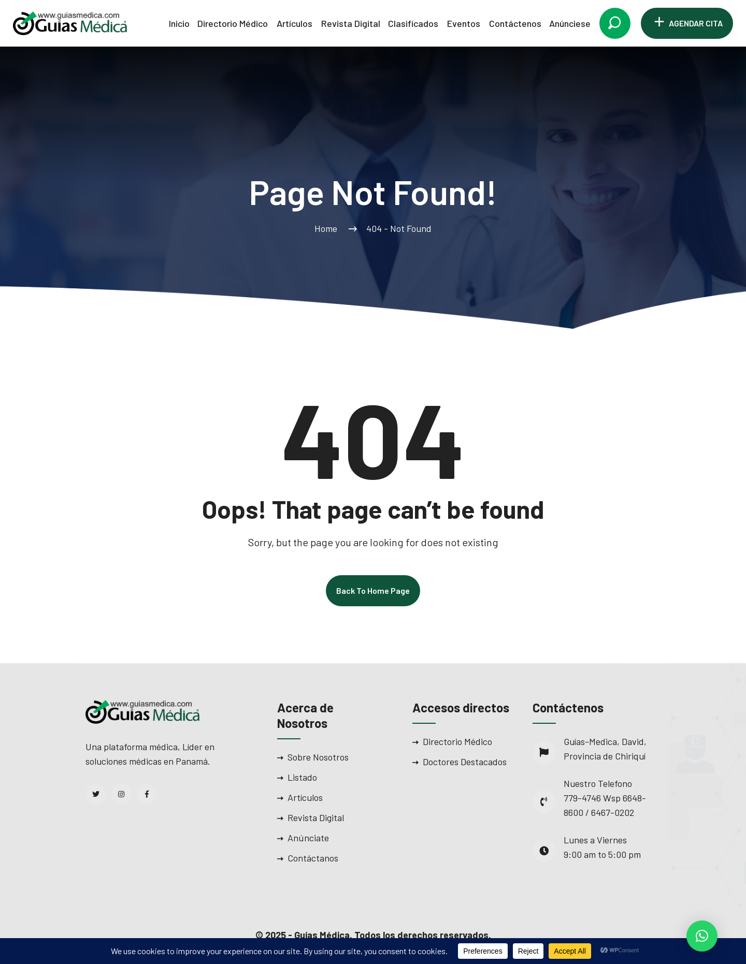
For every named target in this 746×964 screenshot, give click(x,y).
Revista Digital (350, 23)
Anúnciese (570, 23)
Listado (302, 777)
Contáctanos (313, 858)
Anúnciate (308, 837)
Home (327, 228)
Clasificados (413, 23)
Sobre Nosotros (318, 757)
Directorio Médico (232, 23)
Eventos (463, 23)
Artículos (294, 23)
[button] (702, 936)
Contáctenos (515, 23)
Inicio (179, 23)
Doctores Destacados (465, 761)
